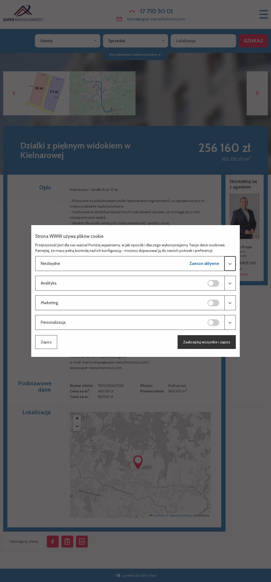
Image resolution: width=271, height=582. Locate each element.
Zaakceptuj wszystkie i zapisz (206, 342)
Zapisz (46, 342)
